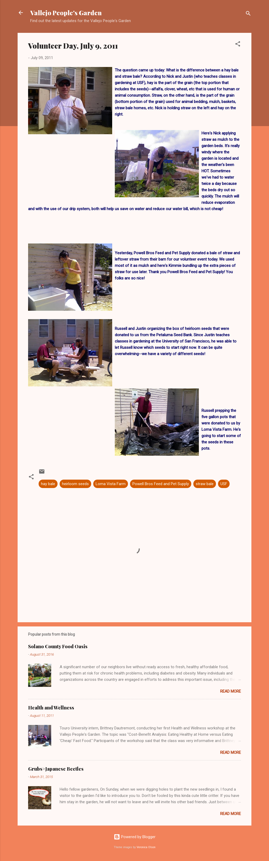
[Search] (248, 14)
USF (223, 483)
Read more (230, 691)
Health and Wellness (51, 707)
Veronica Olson (146, 847)
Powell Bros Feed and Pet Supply (160, 483)
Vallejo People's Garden (66, 12)
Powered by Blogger (135, 836)
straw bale (205, 483)
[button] (238, 45)
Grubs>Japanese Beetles (56, 769)
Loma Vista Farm (111, 483)
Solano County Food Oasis (57, 646)
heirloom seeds (75, 483)
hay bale (48, 483)
